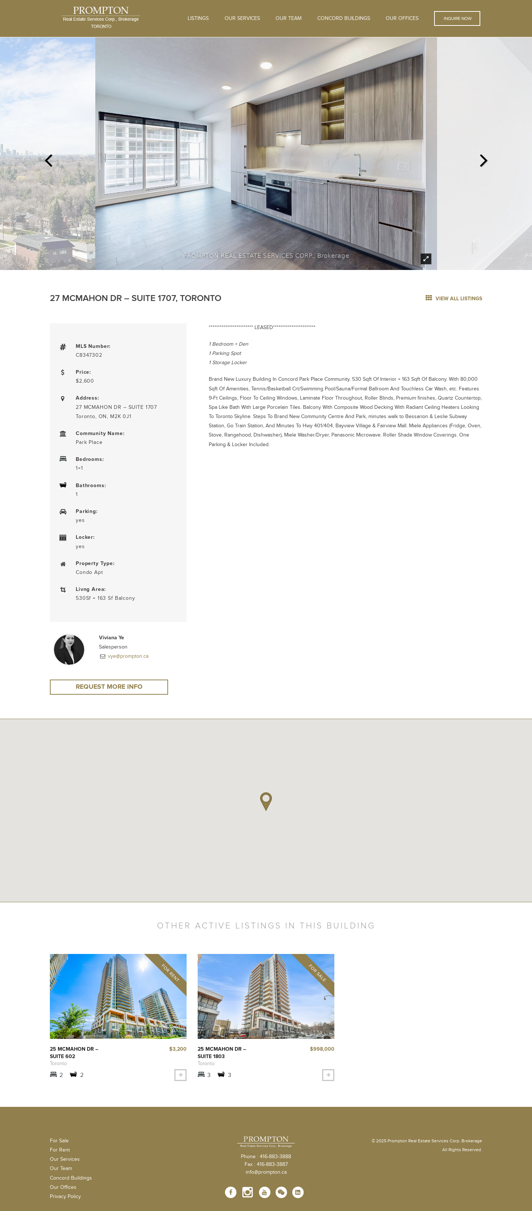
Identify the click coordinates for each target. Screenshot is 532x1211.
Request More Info (109, 687)
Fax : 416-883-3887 (266, 1167)
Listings (198, 18)
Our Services (65, 1161)
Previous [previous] (48, 158)
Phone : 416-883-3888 (266, 1159)
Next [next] (484, 158)
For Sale (59, 1143)
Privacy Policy (65, 1198)
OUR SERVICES (242, 18)
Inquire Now (457, 18)
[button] (266, 802)
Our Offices (402, 18)
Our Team (288, 18)
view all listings (454, 298)
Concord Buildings (343, 18)
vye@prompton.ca (127, 656)
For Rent (60, 1152)
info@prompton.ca (266, 1174)
